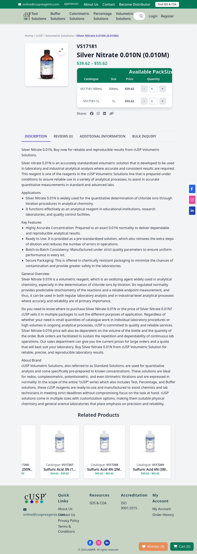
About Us (91, 4)
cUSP (39, 36)
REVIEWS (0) (63, 136)
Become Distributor (134, 4)
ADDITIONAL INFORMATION (102, 136)
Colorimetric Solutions (79, 16)
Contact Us (66, 514)
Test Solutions (38, 16)
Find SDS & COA (167, 4)
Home (29, 36)
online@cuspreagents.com (44, 514)
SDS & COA (97, 503)
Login (153, 16)
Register (167, 16)
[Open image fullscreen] (61, 50)
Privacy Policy (68, 520)
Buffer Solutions (57, 16)
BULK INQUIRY (144, 136)
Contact (108, 4)
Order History (163, 514)
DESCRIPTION (36, 136)
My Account (161, 509)
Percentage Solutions (103, 16)
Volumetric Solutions (124, 16)
